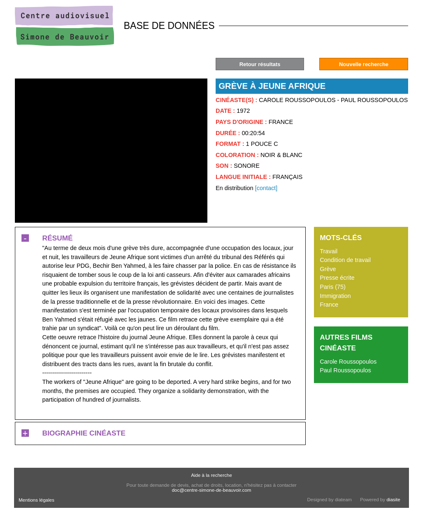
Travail (328, 251)
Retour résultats (259, 64)
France (329, 304)
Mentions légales (36, 500)
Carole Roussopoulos (348, 361)
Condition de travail (345, 260)
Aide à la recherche (211, 475)
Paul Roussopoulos (345, 370)
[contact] (266, 188)
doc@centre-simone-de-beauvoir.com (211, 490)
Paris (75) (332, 286)
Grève (328, 269)
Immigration (335, 296)
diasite (393, 499)
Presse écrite (337, 277)
